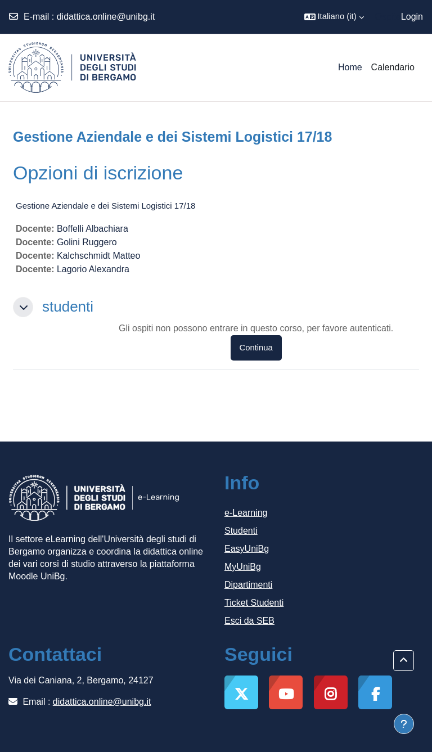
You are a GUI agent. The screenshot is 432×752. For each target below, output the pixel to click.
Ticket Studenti (254, 602)
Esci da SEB (249, 620)
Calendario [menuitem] (393, 67)
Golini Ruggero (87, 242)
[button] (334, 17)
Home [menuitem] (350, 67)
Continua (256, 347)
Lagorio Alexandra (93, 269)
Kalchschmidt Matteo (99, 255)
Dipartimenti (248, 584)
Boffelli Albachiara (92, 228)
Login (412, 16)
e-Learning (246, 512)
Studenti (241, 530)
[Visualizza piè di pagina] (404, 724)
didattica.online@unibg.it (106, 16)
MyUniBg (242, 566)
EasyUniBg (246, 548)
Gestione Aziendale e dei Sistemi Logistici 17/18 (105, 205)
